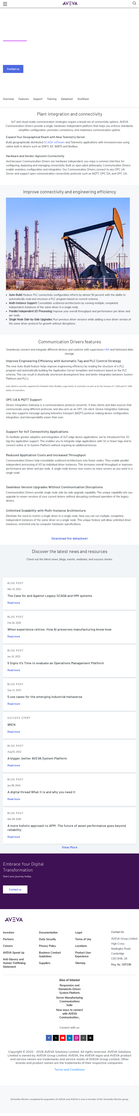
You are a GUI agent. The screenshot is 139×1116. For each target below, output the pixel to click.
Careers (8, 946)
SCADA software (54, 142)
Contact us (13, 69)
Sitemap (80, 963)
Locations (81, 946)
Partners (8, 939)
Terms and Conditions (69, 1069)
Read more (13, 602)
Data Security (47, 939)
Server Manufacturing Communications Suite (69, 1001)
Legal (78, 932)
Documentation (48, 932)
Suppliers (44, 963)
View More (69, 847)
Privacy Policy (47, 946)
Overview (8, 98)
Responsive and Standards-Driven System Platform (69, 989)
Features (23, 98)
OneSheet (83, 98)
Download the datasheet (69, 538)
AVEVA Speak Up (13, 952)
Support (38, 98)
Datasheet (67, 98)
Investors (8, 932)
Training (52, 98)
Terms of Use (83, 939)
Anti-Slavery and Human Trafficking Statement (14, 963)
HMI (106, 349)
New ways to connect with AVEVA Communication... (69, 1013)
